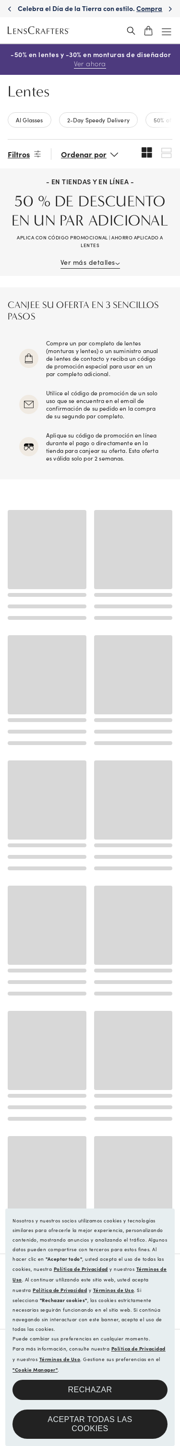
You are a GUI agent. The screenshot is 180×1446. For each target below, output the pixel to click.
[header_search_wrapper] (131, 30)
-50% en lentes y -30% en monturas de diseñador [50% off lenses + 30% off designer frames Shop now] (90, 59)
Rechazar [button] (90, 1390)
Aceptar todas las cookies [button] (90, 1424)
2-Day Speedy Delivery (98, 120)
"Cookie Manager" (35, 1369)
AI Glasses (29, 120)
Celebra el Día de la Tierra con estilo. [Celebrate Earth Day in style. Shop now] (90, 13)
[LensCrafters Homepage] (38, 30)
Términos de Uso (113, 1290)
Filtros (19, 154)
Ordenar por (84, 154)
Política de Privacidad (81, 1269)
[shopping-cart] (148, 30)
